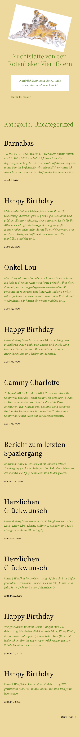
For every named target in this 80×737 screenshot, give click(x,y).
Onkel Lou (20, 267)
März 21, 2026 (12, 309)
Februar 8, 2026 (12, 538)
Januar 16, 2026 (13, 653)
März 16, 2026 (12, 362)
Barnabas (19, 143)
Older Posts (68, 717)
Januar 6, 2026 (12, 702)
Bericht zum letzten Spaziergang (34, 448)
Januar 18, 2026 (13, 595)
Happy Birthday (29, 200)
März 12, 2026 (12, 424)
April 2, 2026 (11, 180)
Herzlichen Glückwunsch (25, 506)
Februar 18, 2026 (13, 481)
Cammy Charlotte (32, 382)
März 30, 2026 (12, 247)
